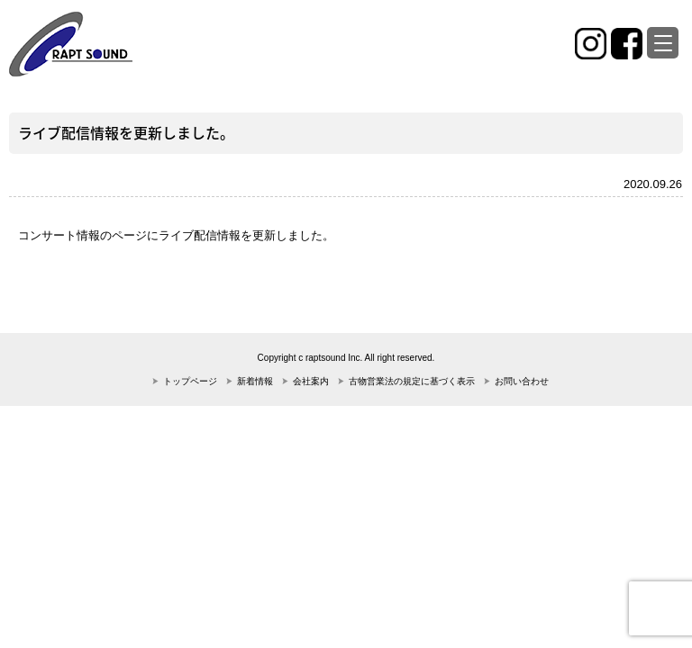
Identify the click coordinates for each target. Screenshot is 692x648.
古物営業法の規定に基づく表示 (412, 381)
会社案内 (311, 381)
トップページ (190, 381)
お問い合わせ (522, 381)
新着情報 (255, 381)
